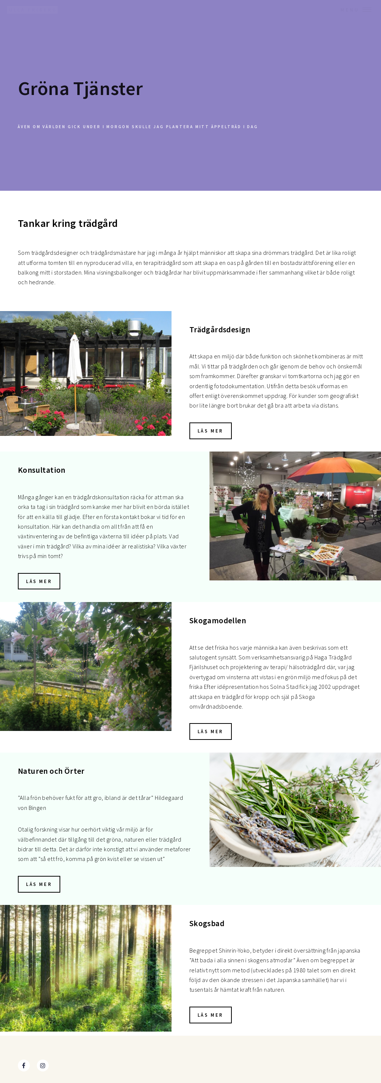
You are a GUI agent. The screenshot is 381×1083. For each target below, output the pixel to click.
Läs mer (210, 431)
